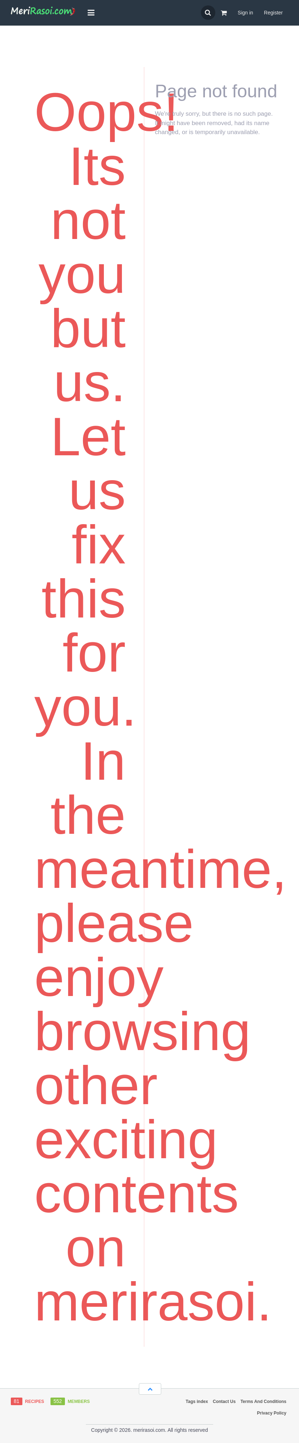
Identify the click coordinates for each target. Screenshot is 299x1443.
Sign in (245, 13)
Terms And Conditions (263, 1401)
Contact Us (224, 1401)
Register (273, 13)
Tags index (197, 1401)
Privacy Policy (271, 1413)
